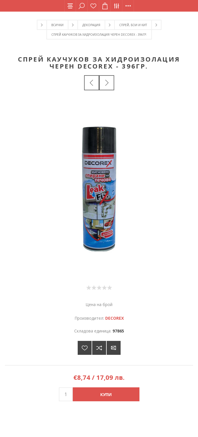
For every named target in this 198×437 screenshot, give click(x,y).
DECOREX (114, 318)
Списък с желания (93, 6)
